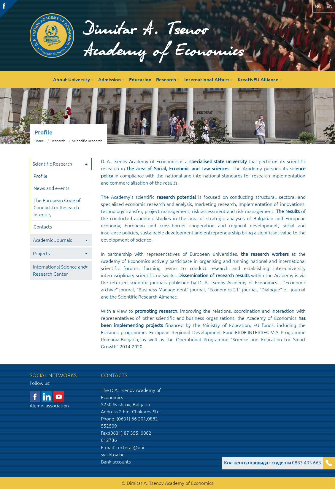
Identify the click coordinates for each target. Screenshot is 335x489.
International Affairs (206, 79)
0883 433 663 (272, 462)
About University (71, 79)
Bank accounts (116, 461)
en (329, 6)
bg (318, 6)
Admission (109, 79)
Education (140, 79)
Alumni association (49, 405)
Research (166, 79)
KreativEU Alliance (258, 79)
